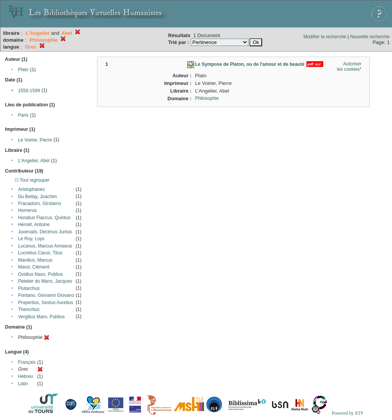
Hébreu (25, 376)
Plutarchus (29, 288)
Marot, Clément (33, 267)
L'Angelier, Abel (33, 160)
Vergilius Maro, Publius (41, 316)
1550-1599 (29, 90)
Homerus (27, 210)
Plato (23, 69)
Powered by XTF (347, 413)
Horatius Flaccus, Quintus (44, 217)
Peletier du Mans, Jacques (45, 281)
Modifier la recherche (324, 36)
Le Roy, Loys (31, 238)
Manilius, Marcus (35, 260)
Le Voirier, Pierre (35, 140)
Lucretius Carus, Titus (40, 253)
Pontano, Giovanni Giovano (46, 295)
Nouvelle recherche (370, 36)
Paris (23, 115)
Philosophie (207, 98)
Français (27, 362)
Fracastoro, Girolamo (39, 203)
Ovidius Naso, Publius (40, 274)
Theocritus (28, 309)
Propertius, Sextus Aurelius (45, 302)
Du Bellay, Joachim (37, 196)
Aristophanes (31, 189)
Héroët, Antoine (34, 224)
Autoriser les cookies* (349, 66)
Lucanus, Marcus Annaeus (45, 246)
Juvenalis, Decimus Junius (45, 231)
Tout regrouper (32, 180)
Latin (23, 383)
